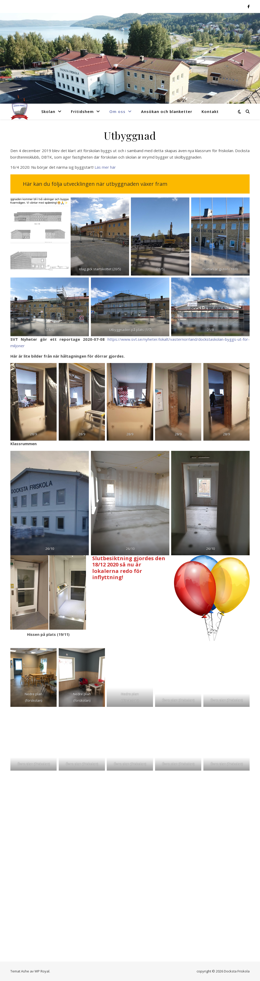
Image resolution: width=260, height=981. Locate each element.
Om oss (117, 111)
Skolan (48, 111)
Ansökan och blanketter (166, 111)
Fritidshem (82, 111)
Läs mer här (105, 167)
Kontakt (210, 111)
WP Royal (42, 971)
